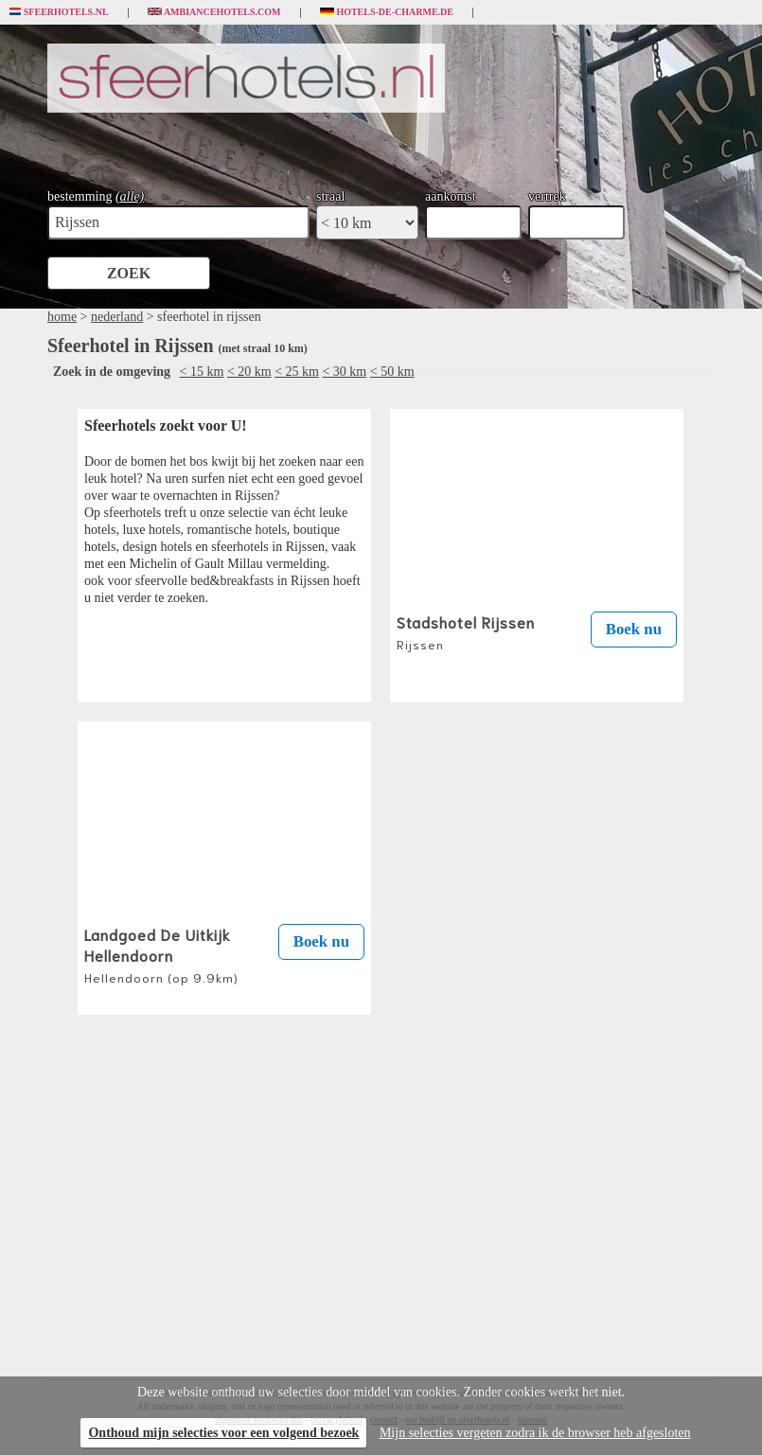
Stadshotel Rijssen (466, 631)
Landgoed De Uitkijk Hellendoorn (161, 954)
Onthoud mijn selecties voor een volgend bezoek (223, 1433)
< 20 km (249, 371)
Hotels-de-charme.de (387, 12)
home (62, 317)
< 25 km (297, 371)
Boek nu (634, 629)
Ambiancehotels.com (214, 12)
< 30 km (344, 371)
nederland (117, 317)
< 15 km (202, 371)
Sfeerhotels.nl (59, 12)
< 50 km (392, 371)
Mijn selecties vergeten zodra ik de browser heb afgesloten (535, 1433)
